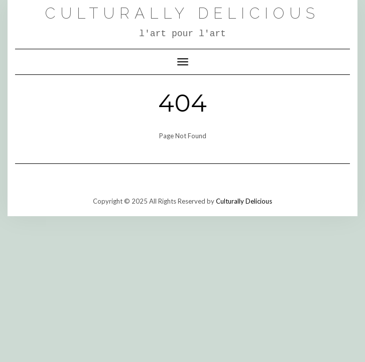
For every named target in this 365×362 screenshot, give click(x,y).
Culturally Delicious (182, 13)
